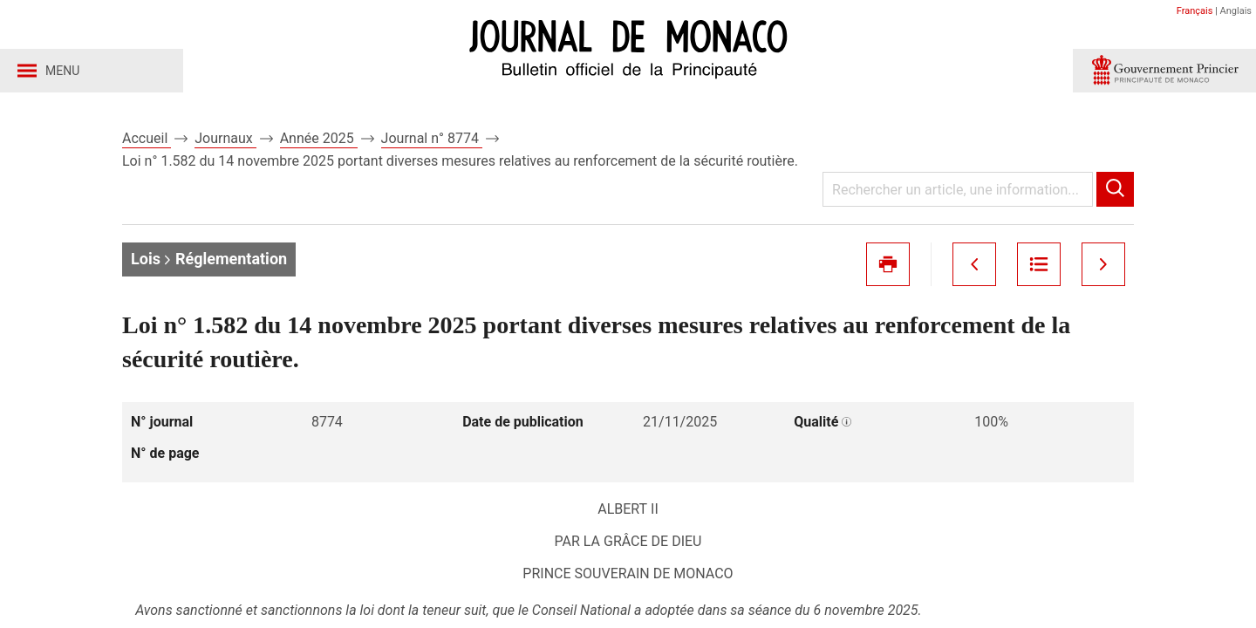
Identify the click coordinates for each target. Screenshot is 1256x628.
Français (1195, 11)
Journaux (225, 138)
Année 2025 (319, 138)
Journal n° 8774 (431, 138)
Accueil (146, 138)
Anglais (1236, 11)
